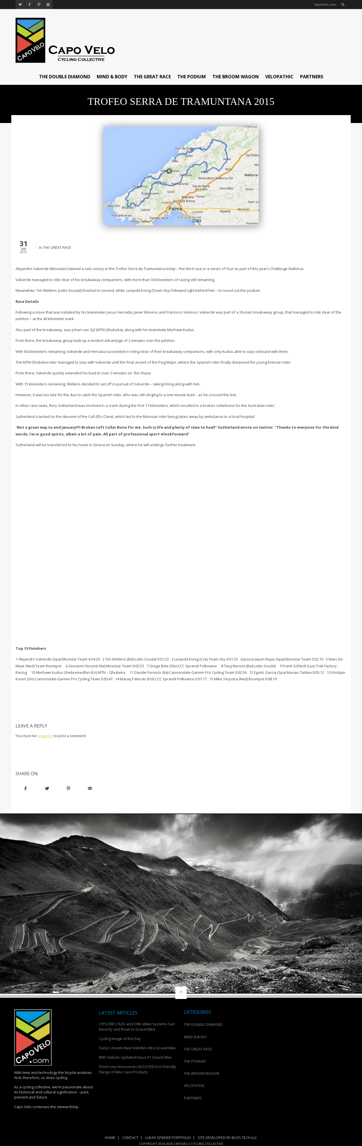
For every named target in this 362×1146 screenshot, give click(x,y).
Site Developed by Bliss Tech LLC (227, 1137)
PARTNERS (311, 77)
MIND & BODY (112, 77)
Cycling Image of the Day (120, 1038)
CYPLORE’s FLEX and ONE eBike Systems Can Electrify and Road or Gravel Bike (137, 1026)
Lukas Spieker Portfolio (168, 1137)
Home (110, 1137)
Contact (130, 1137)
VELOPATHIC (279, 77)
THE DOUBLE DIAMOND (64, 77)
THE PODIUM (191, 77)
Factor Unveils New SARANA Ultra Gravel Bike (137, 1047)
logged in (45, 735)
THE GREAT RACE (152, 77)
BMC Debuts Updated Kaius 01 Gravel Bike (135, 1057)
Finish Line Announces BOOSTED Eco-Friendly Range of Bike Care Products (137, 1069)
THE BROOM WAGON (235, 77)
